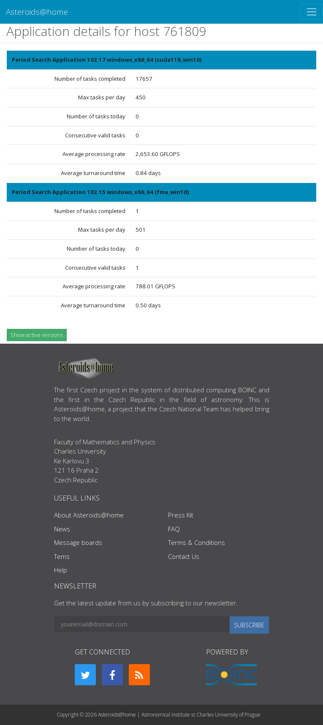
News (62, 529)
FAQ (174, 529)
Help (60, 570)
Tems (62, 556)
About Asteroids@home (89, 515)
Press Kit (180, 515)
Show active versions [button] (37, 335)
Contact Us (183, 556)
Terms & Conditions (196, 542)
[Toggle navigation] (311, 12)
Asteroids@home (37, 11)
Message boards (78, 542)
